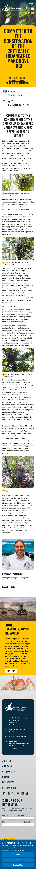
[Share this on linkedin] (27, 105)
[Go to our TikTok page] (26, 792)
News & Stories (20, 78)
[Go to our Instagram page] (8, 792)
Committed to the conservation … (18, 83)
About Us (6, 760)
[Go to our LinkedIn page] (22, 792)
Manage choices (18, 865)
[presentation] (16, 831)
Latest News (8, 782)
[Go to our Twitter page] (13, 792)
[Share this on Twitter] (23, 105)
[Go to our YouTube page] (17, 792)
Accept (18, 854)
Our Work (7, 766)
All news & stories (17, 80)
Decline (18, 860)
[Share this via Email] (16, 105)
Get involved (8, 771)
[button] (32, 8)
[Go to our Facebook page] (3, 792)
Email (13, 587)
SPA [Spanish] (30, 3)
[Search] (26, 8)
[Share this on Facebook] (19, 105)
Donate (29, 13)
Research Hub (9, 787)
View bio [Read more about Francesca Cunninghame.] (5, 587)
